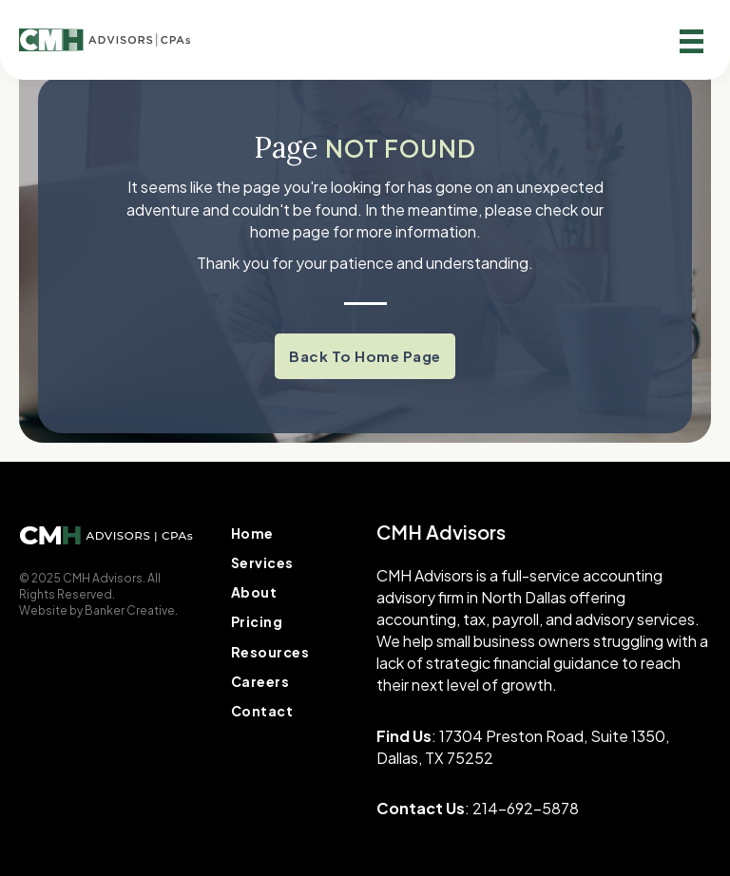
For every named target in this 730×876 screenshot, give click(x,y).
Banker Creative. (131, 610)
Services (262, 562)
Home (252, 533)
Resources (270, 651)
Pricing (257, 621)
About (254, 591)
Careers (260, 681)
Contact (262, 710)
